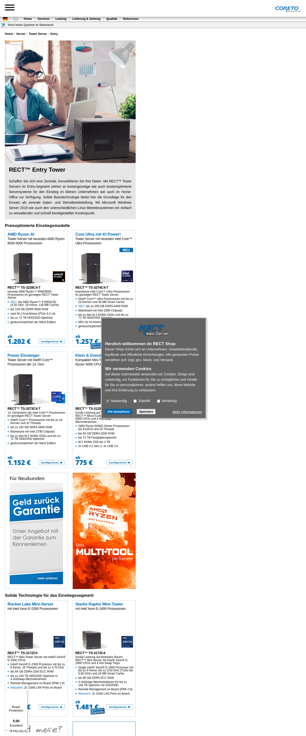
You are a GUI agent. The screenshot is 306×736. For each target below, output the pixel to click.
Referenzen (131, 19)
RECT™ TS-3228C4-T (24, 287)
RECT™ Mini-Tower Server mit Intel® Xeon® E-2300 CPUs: (37, 672)
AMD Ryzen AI (21, 234)
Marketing (167, 401)
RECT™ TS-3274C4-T (91, 287)
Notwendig (116, 401)
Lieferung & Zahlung (86, 19)
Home (28, 19)
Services (43, 19)
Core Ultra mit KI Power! (98, 234)
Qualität (111, 19)
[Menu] (24, 692)
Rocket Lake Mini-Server (31, 604)
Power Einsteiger (24, 355)
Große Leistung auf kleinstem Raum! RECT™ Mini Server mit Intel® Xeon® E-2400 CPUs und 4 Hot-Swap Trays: (104, 675)
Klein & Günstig (90, 355)
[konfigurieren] (52, 341)
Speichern (146, 411)
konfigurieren (50, 341)
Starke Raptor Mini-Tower (99, 604)
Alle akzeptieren (119, 411)
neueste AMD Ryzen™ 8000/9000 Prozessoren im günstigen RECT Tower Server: (37, 307)
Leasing (60, 19)
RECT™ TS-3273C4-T (24, 409)
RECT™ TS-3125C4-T (91, 409)
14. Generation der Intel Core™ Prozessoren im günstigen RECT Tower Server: (37, 428)
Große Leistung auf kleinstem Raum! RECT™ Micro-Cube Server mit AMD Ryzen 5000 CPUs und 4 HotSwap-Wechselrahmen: (104, 429)
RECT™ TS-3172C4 (22, 653)
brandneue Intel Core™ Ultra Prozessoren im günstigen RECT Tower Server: (104, 309)
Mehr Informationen (187, 412)
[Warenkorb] (3, 25)
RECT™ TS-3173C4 (90, 653)
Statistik (141, 401)
